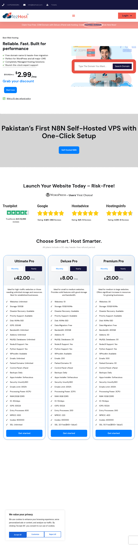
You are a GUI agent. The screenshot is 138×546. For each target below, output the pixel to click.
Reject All (35, 535)
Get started (24, 433)
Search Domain (122, 66)
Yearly (33, 269)
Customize (17, 535)
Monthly (15, 269)
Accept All (52, 535)
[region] (35, 526)
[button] (73, 16)
